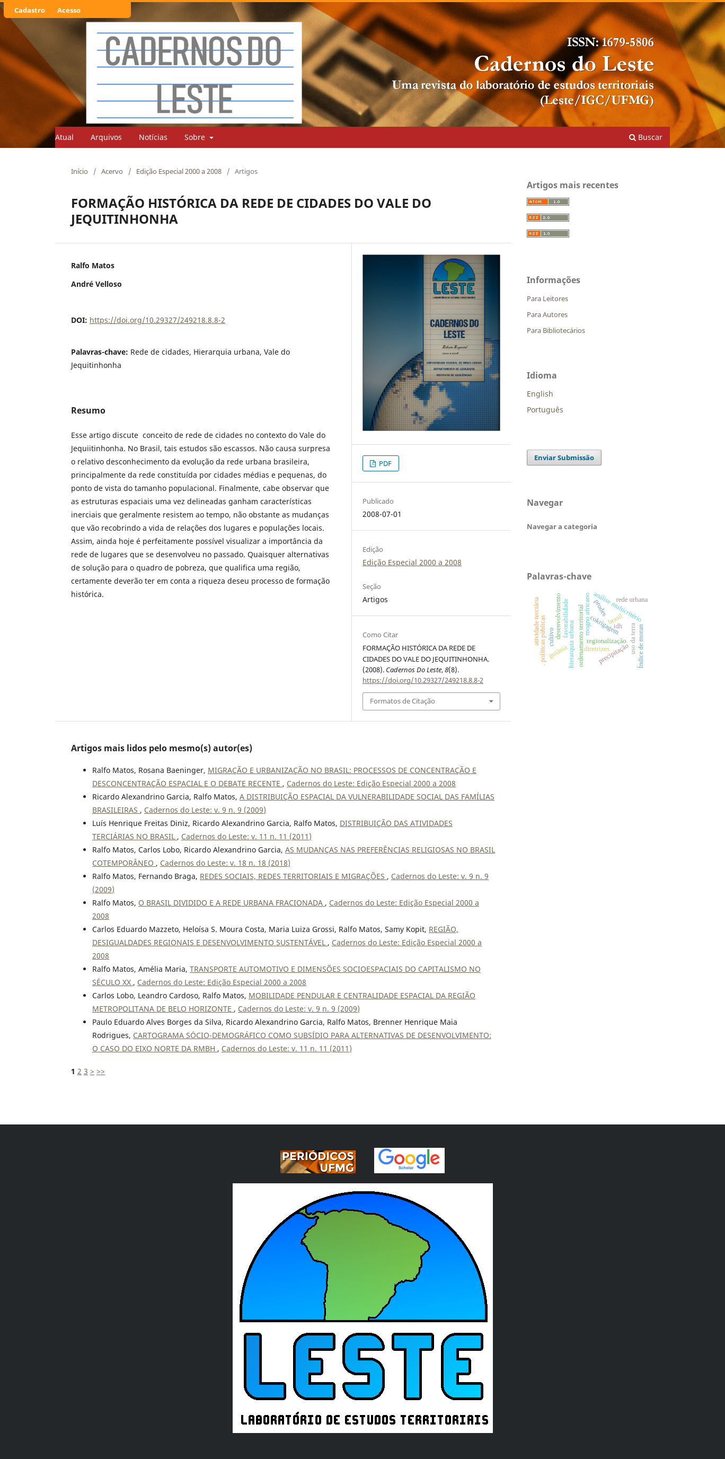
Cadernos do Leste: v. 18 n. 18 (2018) (225, 863)
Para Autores (547, 314)
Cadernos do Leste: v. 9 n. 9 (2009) (205, 810)
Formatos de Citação (402, 701)
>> (100, 1071)
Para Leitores (547, 298)
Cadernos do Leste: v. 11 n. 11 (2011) (246, 836)
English (540, 394)
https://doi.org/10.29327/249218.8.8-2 (157, 320)
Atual (64, 137)
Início (79, 171)
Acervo (112, 171)
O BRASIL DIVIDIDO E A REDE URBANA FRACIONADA (231, 903)
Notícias (153, 137)
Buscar (645, 137)
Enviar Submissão (564, 457)
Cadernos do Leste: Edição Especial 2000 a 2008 (371, 783)
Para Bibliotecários (556, 330)
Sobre (195, 137)
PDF (384, 463)
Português (545, 410)
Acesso (69, 10)
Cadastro (29, 10)
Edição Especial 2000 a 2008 (179, 171)
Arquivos (106, 137)
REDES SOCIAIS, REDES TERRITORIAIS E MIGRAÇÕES (293, 876)
